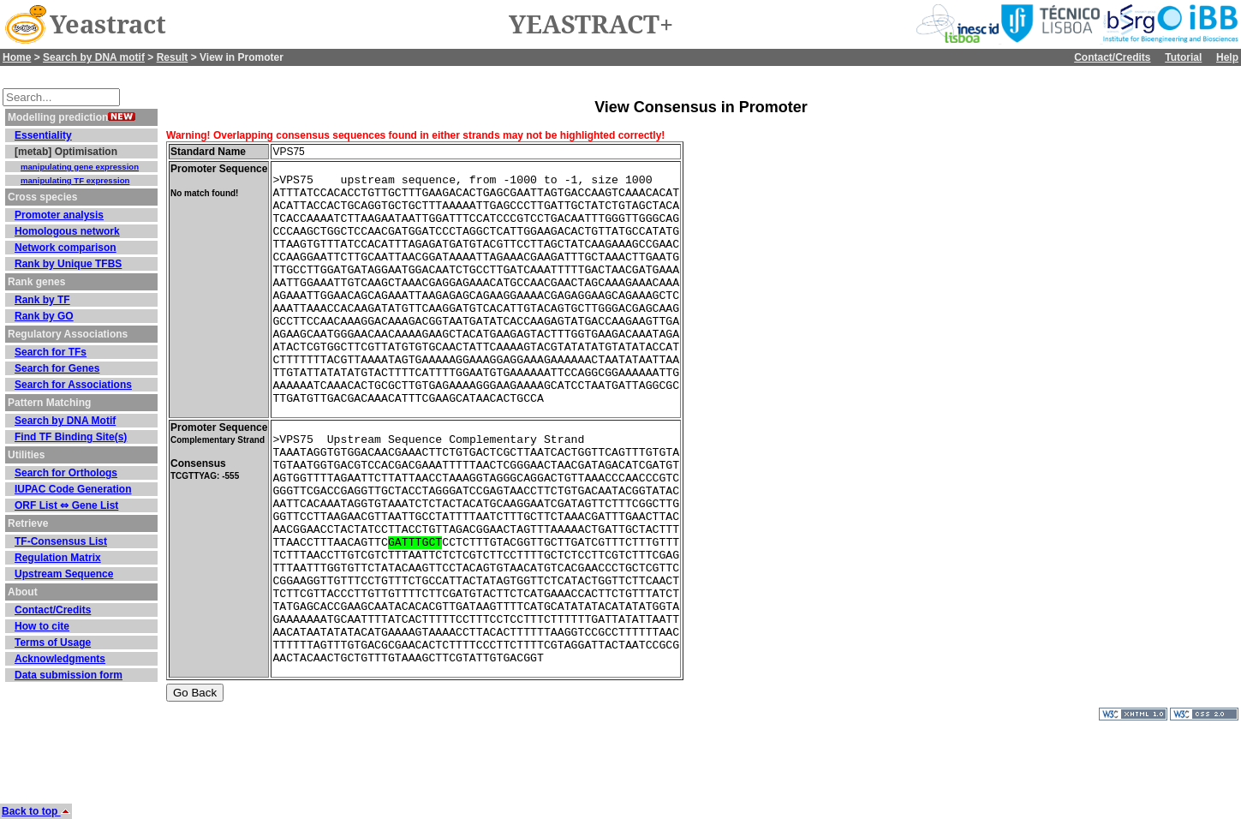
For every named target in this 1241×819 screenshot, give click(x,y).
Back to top (36, 811)
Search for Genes (57, 368)
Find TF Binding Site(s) (71, 437)
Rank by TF (42, 300)
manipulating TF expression (75, 180)
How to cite (42, 626)
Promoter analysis (59, 215)
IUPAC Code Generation (73, 489)
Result (172, 57)
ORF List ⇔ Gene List (66, 505)
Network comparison (65, 248)
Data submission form (68, 675)
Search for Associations (73, 385)
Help (1227, 57)
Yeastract (108, 24)
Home (17, 57)
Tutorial (1183, 57)
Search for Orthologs (66, 473)
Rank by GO (44, 316)
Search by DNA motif (94, 57)
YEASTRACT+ (591, 24)
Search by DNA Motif (65, 421)
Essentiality (43, 135)
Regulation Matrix (58, 558)
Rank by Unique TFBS (68, 264)
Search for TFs (51, 352)
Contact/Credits (1112, 57)
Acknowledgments (60, 659)
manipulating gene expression (80, 166)
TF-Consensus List (61, 541)
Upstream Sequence (64, 574)
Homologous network (67, 231)
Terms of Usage (53, 643)
